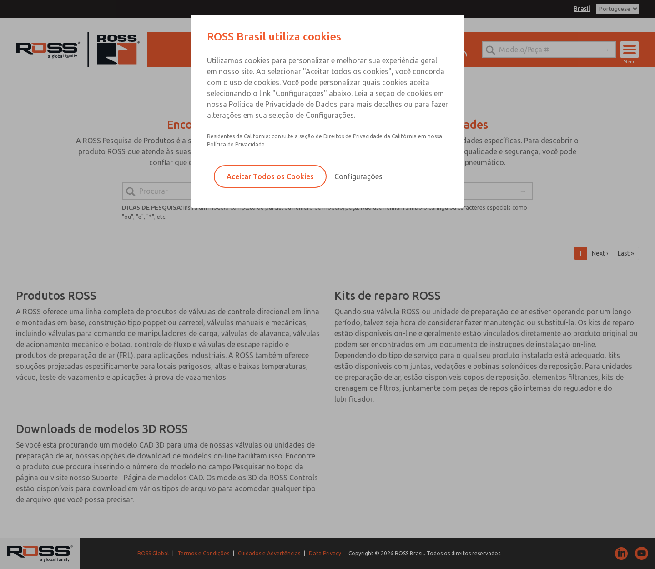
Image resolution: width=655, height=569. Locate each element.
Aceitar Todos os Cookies (270, 176)
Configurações (358, 176)
